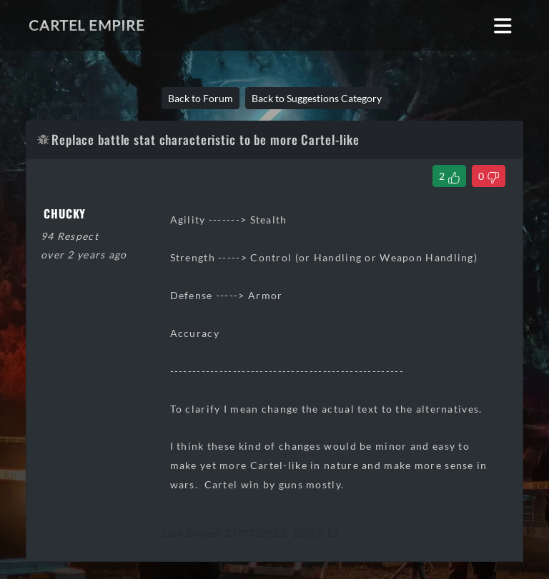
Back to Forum (200, 98)
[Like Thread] (449, 176)
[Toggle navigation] (503, 25)
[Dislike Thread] (488, 176)
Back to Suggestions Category (317, 98)
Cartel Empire (86, 25)
